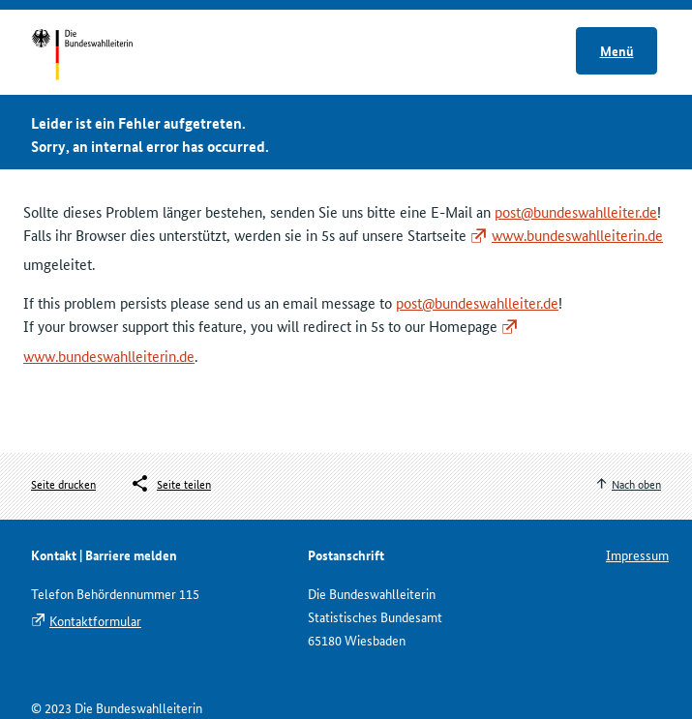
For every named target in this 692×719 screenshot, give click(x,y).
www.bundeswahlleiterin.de (577, 235)
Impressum (637, 554)
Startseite (100, 56)
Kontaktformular (95, 620)
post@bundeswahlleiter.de (576, 211)
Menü (617, 50)
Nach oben (636, 483)
